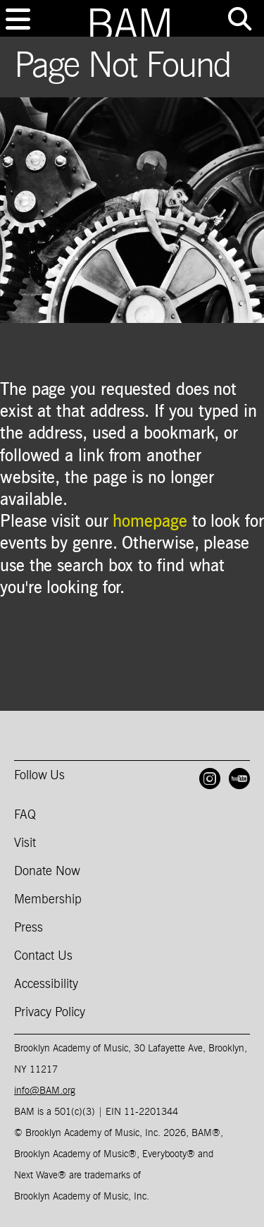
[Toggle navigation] (17, 19)
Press (28, 928)
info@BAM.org (44, 1091)
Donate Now (47, 871)
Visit (25, 843)
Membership (48, 899)
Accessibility (46, 984)
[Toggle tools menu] (239, 19)
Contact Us (43, 956)
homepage (150, 521)
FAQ (25, 815)
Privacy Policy (49, 1012)
